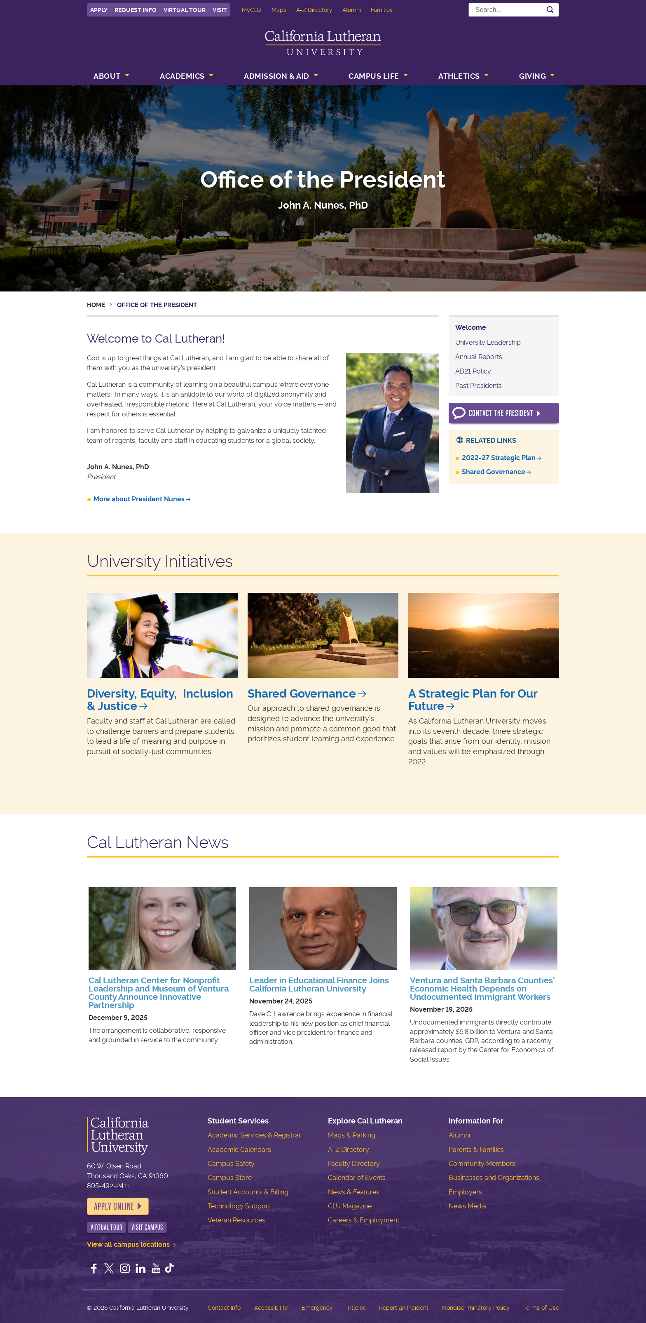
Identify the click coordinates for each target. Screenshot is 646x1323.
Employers (465, 1192)
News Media (467, 1206)
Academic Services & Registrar (254, 1135)
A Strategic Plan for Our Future (472, 700)
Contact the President (501, 413)
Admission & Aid (276, 76)
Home (96, 305)
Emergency (317, 1307)
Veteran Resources (236, 1220)
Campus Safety (231, 1164)
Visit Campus (147, 1227)
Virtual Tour (185, 10)
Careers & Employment (363, 1220)
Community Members (482, 1164)
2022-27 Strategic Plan (499, 458)
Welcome (470, 327)
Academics (182, 76)
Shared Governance (493, 472)
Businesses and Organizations (494, 1178)
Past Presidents (478, 386)
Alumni (351, 10)
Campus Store (230, 1178)
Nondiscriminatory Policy (476, 1307)
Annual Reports (478, 357)
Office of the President (323, 179)
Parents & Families (476, 1150)
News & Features (353, 1192)
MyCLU (252, 10)
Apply (99, 10)
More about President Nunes (139, 499)
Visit (220, 10)
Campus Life (374, 76)
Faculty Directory (354, 1164)
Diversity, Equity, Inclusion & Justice (160, 700)
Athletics (459, 76)
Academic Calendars (239, 1150)
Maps (279, 10)
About (107, 76)
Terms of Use (541, 1307)
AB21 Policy (473, 371)
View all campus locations (128, 1244)
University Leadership (488, 342)
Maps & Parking (351, 1135)
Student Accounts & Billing (248, 1192)
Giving (532, 76)
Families (382, 10)
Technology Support (239, 1206)
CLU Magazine (350, 1206)
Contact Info (224, 1307)
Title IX (355, 1307)
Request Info (136, 10)
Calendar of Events (357, 1178)
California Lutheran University (323, 43)
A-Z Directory (314, 10)
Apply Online (114, 1206)
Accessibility (271, 1307)
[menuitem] (110, 77)
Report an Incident (403, 1307)
